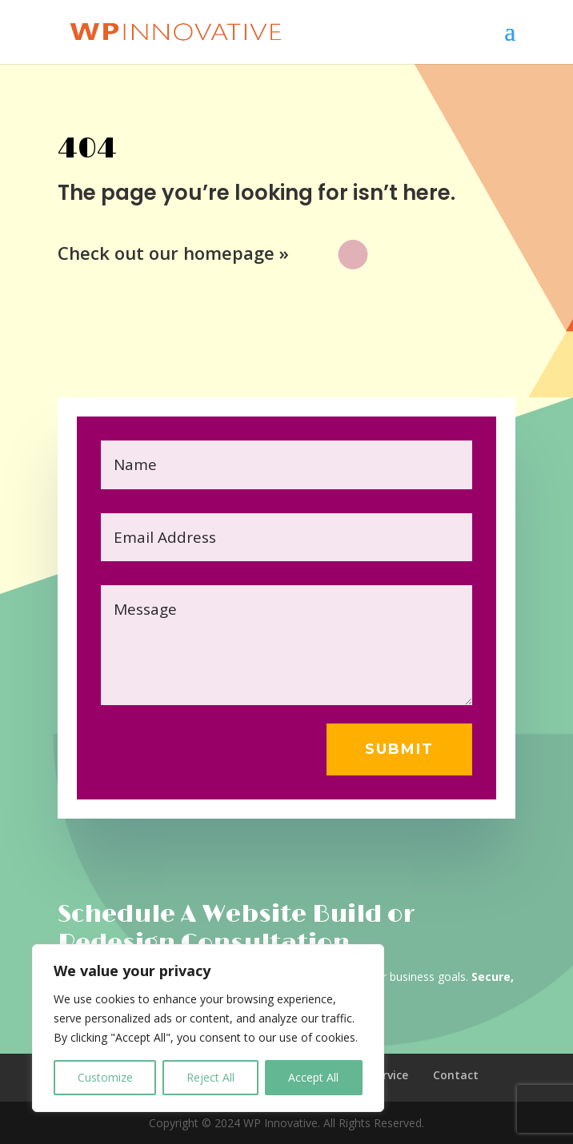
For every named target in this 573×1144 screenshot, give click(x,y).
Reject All (210, 1077)
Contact (456, 1074)
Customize (105, 1077)
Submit (399, 749)
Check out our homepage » (173, 253)
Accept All (313, 1077)
